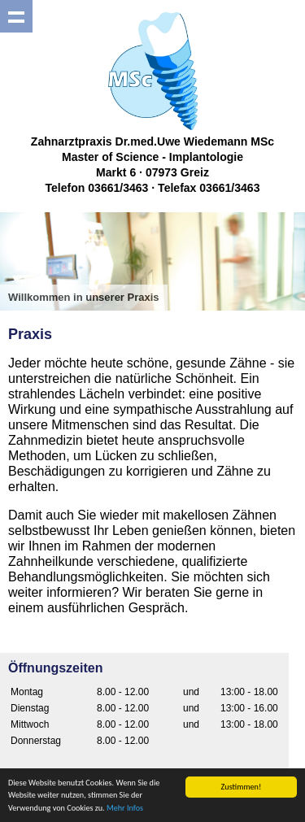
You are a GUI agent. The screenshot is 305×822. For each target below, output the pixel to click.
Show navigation (16, 16)
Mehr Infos (125, 808)
